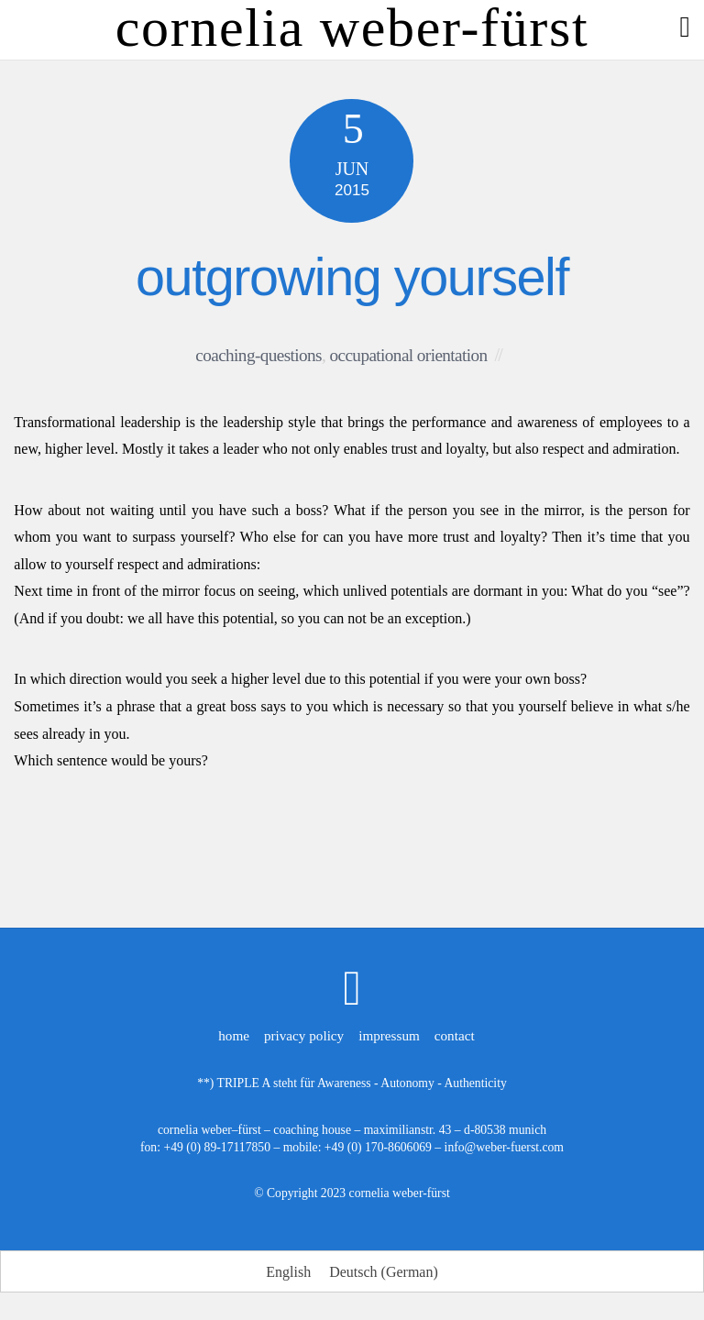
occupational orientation (408, 355)
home (233, 1035)
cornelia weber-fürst (399, 1193)
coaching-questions (258, 355)
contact (454, 1035)
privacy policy (304, 1035)
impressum (389, 1035)
